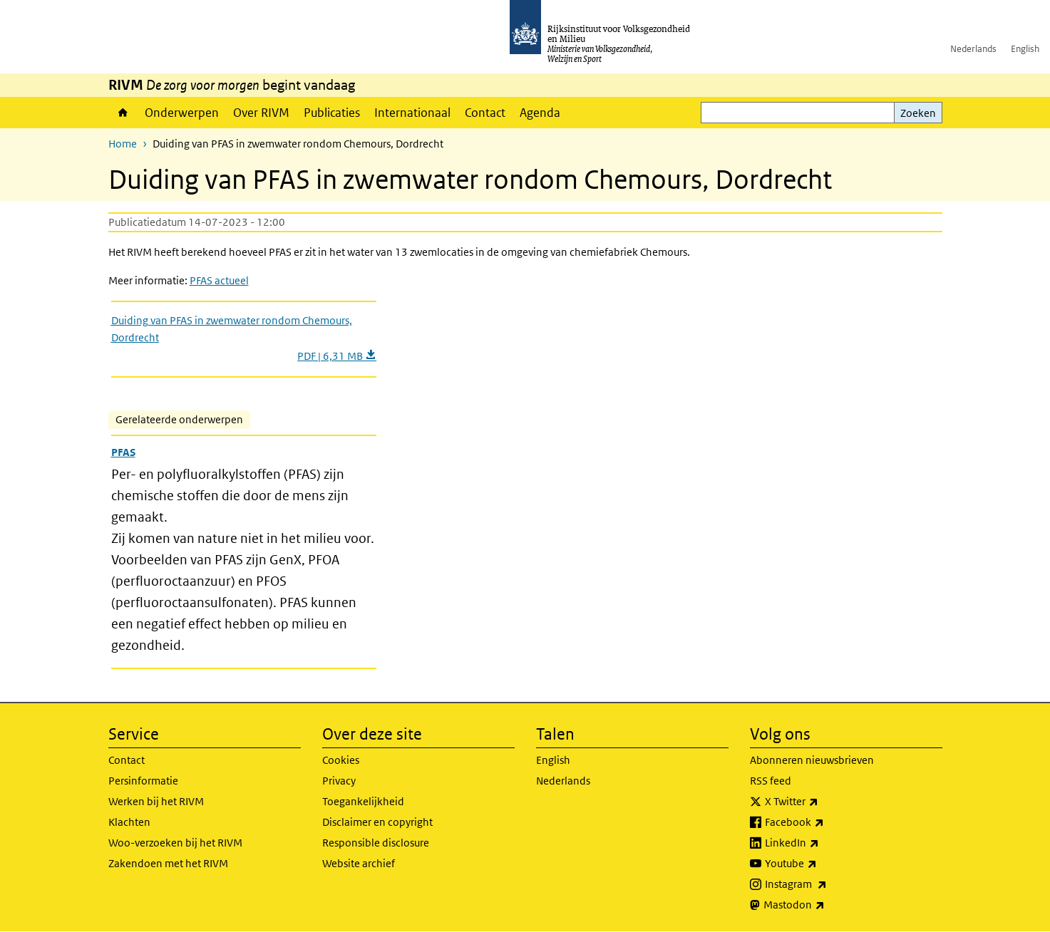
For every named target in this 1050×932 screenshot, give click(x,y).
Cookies (340, 760)
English (1025, 49)
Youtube (822, 863)
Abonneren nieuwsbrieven (812, 760)
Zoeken (918, 113)
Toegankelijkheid (363, 801)
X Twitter (823, 801)
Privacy (339, 780)
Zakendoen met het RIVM (168, 863)
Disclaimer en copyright (377, 822)
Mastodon (825, 904)
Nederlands (973, 49)
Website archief (358, 863)
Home (123, 112)
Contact (485, 112)
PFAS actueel (219, 280)
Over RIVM (261, 112)
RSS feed (770, 780)
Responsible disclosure (375, 842)
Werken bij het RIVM (156, 801)
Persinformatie (143, 780)
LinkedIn (823, 842)
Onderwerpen (182, 112)
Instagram (827, 884)
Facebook (826, 822)
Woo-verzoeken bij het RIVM (175, 842)
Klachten (129, 822)
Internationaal (412, 112)
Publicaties (332, 112)
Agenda (540, 112)
